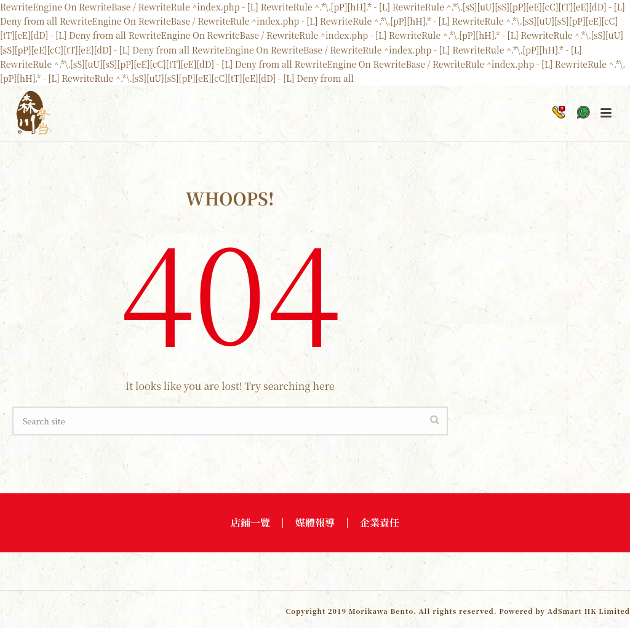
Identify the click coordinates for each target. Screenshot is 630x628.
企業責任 (379, 523)
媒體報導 (315, 523)
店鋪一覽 (250, 523)
